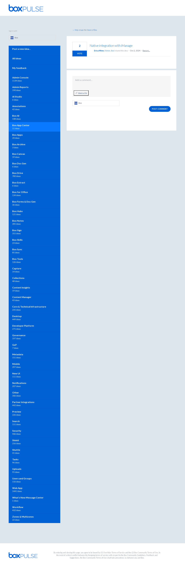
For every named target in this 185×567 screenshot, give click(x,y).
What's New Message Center (28, 497)
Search (16, 421)
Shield (15, 440)
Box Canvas (18, 153)
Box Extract (18, 182)
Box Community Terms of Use (146, 552)
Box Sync (17, 249)
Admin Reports (20, 87)
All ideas (16, 58)
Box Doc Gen (19, 163)
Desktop (17, 316)
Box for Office (20, 192)
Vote (79, 53)
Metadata (17, 354)
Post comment (160, 109)
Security (16, 430)
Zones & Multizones (23, 516)
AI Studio (17, 96)
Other (15, 392)
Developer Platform (23, 325)
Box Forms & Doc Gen (24, 201)
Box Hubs (17, 211)
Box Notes (18, 220)
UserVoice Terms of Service (114, 552)
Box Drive (17, 173)
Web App (17, 488)
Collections (18, 278)
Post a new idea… (21, 48)
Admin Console (20, 77)
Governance (18, 335)
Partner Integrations (23, 402)
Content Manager (21, 297)
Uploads (16, 468)
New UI (16, 373)
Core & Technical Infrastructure (29, 306)
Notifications (19, 383)
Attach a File (82, 93)
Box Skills (17, 239)
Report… (146, 50)
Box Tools (17, 258)
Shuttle (16, 449)
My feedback (19, 68)
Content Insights (21, 287)
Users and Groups (22, 478)
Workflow (17, 507)
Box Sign (17, 230)
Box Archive (18, 144)
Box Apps (17, 134)
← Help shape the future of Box (84, 30)
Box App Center (20, 125)
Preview (16, 411)
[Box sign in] (95, 103)
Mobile (16, 363)
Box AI (15, 115)
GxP (14, 344)
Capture (16, 268)
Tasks (15, 459)
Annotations (19, 106)
